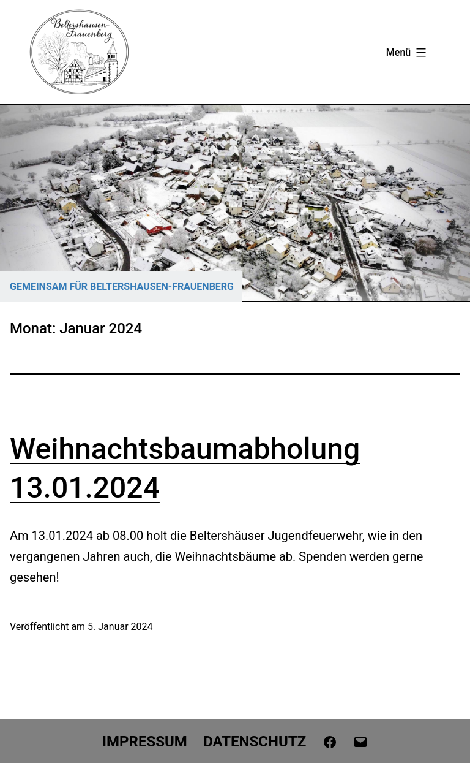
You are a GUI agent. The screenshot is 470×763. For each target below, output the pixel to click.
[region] (235, 203)
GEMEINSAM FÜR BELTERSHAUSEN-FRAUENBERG (122, 286)
